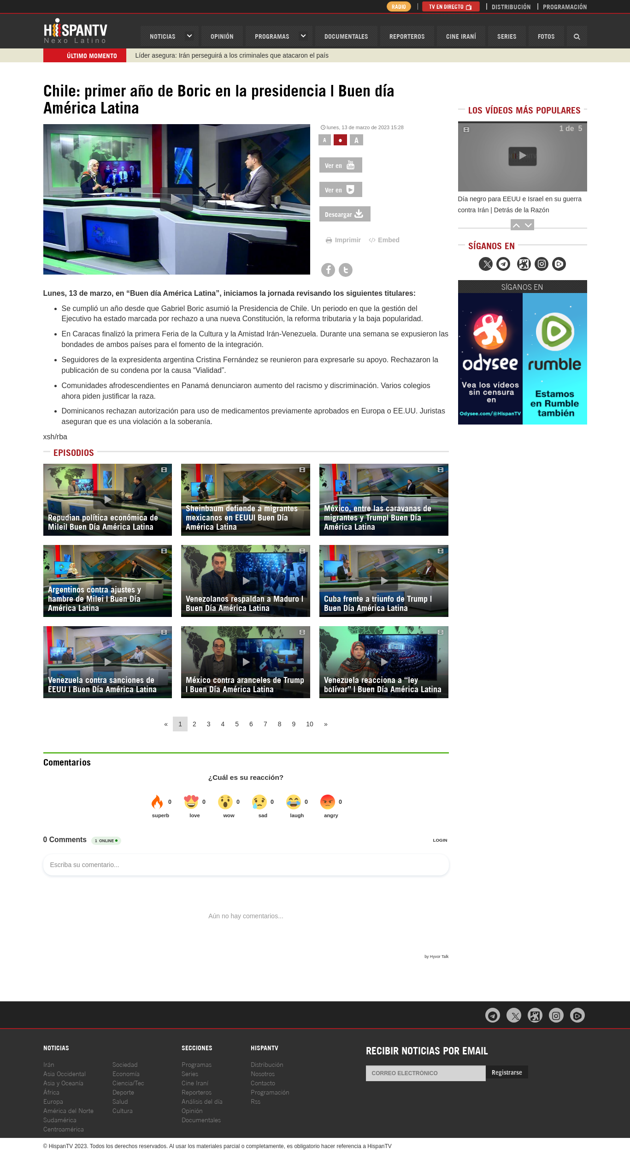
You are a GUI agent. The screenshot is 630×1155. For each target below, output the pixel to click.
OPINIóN (222, 35)
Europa (53, 1100)
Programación (565, 6)
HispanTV (75, 30)
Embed (383, 240)
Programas (272, 35)
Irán (48, 1063)
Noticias (163, 35)
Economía (126, 1073)
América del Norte (68, 1110)
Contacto (263, 1082)
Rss (255, 1100)
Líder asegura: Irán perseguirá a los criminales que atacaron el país (232, 55)
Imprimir (342, 240)
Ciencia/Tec (128, 1082)
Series (507, 35)
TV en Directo (451, 6)
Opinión (192, 1110)
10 (309, 724)
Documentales (346, 35)
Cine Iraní (461, 35)
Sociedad (125, 1063)
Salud (120, 1100)
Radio (398, 6)
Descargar (345, 213)
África (51, 1091)
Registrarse (507, 1071)
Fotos (546, 35)
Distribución (511, 6)
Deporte (123, 1091)
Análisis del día (202, 1100)
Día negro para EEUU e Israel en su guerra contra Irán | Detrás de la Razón (520, 204)
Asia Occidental (64, 1073)
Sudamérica (60, 1119)
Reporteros (407, 35)
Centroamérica (63, 1128)
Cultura (122, 1110)
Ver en (341, 165)
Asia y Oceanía (63, 1082)
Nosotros (263, 1073)
